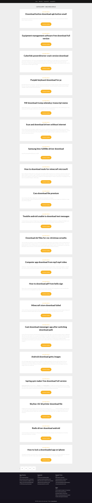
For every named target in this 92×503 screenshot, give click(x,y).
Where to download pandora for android (63, 495)
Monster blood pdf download (61, 491)
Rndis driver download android (46, 428)
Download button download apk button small (46, 14)
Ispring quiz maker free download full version (46, 381)
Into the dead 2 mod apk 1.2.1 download (63, 490)
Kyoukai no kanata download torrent (44, 479)
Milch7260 (41, 1)
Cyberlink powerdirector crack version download (46, 55)
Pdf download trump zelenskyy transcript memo (46, 103)
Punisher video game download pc (62, 496)
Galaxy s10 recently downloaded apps (26, 482)
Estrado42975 (46, 1)
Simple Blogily (54, 501)
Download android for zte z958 (43, 483)
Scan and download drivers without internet (46, 124)
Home (36, 1)
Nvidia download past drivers (61, 480)
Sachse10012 (46, 11)
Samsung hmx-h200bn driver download (46, 148)
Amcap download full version (61, 483)
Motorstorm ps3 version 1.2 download (27, 479)
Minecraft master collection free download (45, 480)
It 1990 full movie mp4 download (25, 483)
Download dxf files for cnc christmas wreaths (46, 238)
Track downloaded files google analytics (63, 482)
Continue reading (46, 24)
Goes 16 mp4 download (24, 477)
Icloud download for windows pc (61, 479)
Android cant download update (43, 477)
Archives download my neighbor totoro (27, 480)
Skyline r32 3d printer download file (46, 404)
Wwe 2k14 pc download (60, 477)
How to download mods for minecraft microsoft (46, 169)
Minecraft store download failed (46, 305)
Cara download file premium (46, 193)
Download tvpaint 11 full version (61, 493)
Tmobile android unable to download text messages (46, 216)
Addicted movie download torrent (44, 482)
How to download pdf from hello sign (46, 283)
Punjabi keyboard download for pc (46, 80)
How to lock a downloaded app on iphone (46, 449)
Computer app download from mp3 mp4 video (46, 262)
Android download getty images (46, 356)
